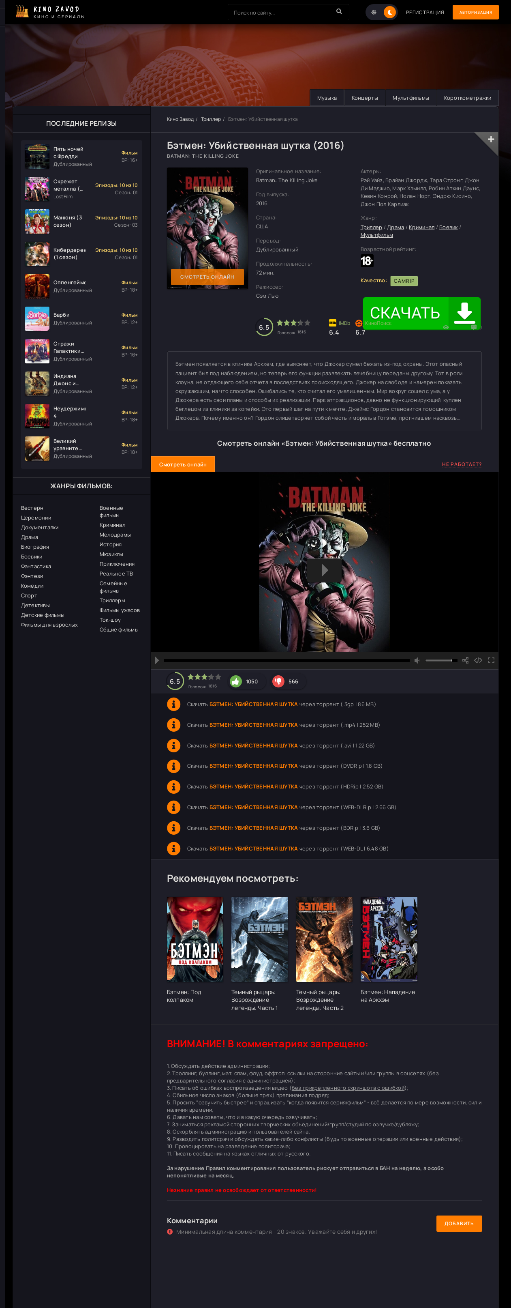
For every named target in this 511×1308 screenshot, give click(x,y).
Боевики (32, 556)
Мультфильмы (407, 97)
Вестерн (32, 507)
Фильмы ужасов (120, 610)
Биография (35, 546)
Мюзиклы (112, 554)
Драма (29, 537)
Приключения (117, 563)
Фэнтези (32, 576)
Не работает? (462, 464)
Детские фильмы (43, 615)
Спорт (29, 595)
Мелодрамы (115, 534)
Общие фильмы (119, 629)
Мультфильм (377, 235)
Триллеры (112, 600)
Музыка (319, 97)
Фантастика (36, 566)
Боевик (448, 227)
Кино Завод (180, 119)
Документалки (40, 527)
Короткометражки (466, 97)
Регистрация (415, 12)
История (111, 544)
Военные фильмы (112, 511)
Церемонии (36, 517)
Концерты (359, 97)
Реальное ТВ (116, 573)
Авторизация (470, 12)
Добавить (459, 1223)
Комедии (32, 585)
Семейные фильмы (113, 587)
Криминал (112, 524)
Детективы (35, 605)
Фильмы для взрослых (49, 624)
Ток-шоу (110, 619)
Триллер (211, 119)
